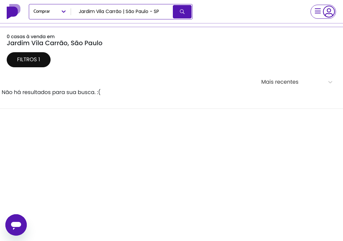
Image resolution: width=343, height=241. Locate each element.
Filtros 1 (28, 59)
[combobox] (122, 11)
